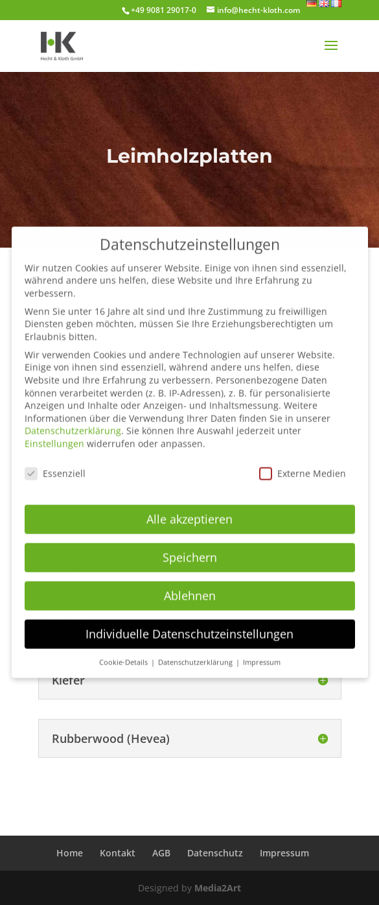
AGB (161, 853)
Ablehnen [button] (190, 586)
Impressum (284, 853)
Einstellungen (54, 435)
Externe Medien (302, 464)
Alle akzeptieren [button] (189, 510)
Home (69, 853)
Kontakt (117, 853)
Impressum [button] (262, 652)
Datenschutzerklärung (73, 422)
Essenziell (55, 464)
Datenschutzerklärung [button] (196, 652)
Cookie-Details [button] (124, 652)
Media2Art (217, 888)
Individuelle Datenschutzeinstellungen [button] (189, 625)
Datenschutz (215, 853)
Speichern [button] (190, 548)
